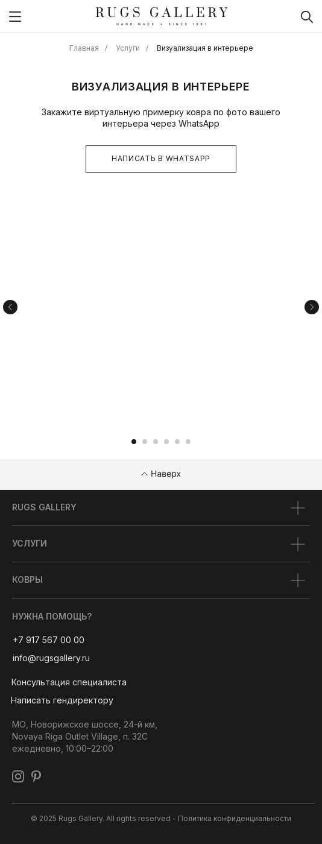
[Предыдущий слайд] (10, 307)
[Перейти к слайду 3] (155, 441)
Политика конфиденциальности (234, 818)
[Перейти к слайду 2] (144, 441)
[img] (15, 16)
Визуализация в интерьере (205, 47)
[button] (68, 682)
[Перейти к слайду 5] (177, 441)
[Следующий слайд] (312, 307)
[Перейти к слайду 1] (133, 441)
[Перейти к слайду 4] (166, 441)
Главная (84, 47)
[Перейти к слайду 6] (188, 441)
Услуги (128, 47)
